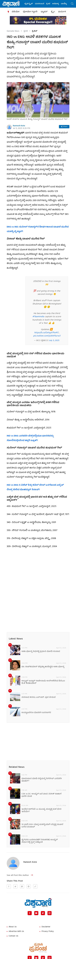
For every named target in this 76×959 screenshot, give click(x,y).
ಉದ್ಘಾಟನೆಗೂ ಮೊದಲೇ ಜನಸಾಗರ (36, 713)
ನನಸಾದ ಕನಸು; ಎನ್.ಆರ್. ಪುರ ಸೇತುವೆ (39, 697)
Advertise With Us (16, 931)
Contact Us (13, 936)
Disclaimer (46, 927)
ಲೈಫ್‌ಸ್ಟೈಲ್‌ (29, 3)
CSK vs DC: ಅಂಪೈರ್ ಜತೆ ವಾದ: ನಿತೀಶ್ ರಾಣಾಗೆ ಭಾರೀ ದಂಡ (41, 795)
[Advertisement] (38, 570)
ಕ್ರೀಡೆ (49, 3)
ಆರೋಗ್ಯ (56, 3)
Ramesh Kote (19, 126)
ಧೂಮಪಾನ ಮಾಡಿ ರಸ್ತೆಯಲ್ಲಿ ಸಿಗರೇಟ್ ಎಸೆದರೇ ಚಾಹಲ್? (42, 780)
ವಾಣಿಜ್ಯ (64, 3)
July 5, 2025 (54, 340)
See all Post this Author (20, 875)
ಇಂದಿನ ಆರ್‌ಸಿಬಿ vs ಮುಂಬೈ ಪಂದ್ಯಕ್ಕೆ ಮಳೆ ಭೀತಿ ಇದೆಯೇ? (41, 810)
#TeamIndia (38, 317)
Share (64, 126)
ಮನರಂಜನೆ (40, 3)
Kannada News (13, 31)
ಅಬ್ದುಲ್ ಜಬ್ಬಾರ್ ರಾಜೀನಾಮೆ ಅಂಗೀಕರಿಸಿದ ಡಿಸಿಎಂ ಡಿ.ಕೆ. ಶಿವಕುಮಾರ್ (43, 682)
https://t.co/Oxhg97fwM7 (46, 333)
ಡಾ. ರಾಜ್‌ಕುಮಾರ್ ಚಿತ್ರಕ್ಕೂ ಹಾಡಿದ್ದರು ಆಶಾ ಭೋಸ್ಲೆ (43, 667)
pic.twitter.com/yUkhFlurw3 (46, 336)
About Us (13, 927)
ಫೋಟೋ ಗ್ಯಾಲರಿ (30, 12)
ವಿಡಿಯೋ (15, 12)
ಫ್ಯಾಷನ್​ (44, 12)
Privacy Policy (48, 931)
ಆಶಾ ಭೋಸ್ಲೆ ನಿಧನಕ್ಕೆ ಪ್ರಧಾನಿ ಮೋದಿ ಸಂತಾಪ (41, 651)
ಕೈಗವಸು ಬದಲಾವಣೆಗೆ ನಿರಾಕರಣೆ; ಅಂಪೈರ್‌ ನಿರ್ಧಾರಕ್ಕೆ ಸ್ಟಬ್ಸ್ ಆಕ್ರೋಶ (40, 841)
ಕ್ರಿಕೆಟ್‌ (34, 31)
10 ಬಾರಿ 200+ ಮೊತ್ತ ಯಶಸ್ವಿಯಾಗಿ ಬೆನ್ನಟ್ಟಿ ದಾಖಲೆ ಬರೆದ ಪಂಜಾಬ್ (42, 825)
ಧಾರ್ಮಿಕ (62, 12)
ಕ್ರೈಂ (53, 12)
